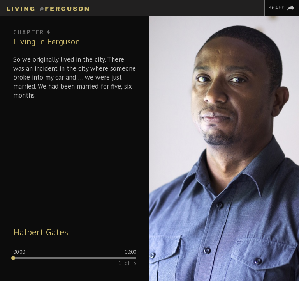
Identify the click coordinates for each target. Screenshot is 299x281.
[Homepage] (48, 7)
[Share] (281, 8)
